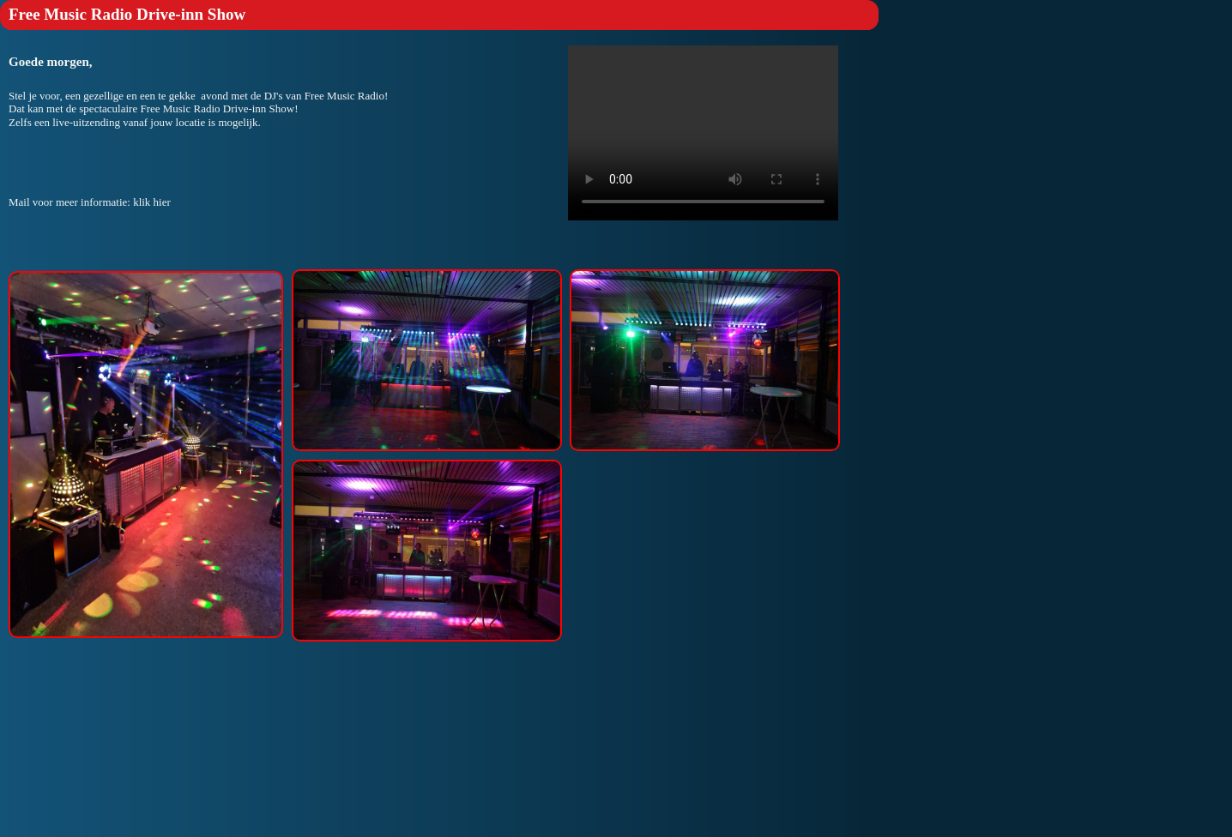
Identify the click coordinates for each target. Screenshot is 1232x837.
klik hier (152, 202)
